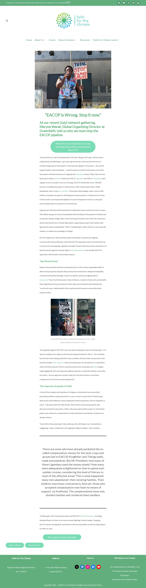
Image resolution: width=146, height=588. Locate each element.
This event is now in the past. (62, 537)
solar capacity (58, 362)
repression (44, 280)
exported (57, 178)
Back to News (14, 545)
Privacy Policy (96, 585)
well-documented (78, 250)
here (68, 3)
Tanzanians (97, 178)
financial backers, (87, 516)
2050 (95, 367)
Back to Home (34, 545)
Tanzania (79, 174)
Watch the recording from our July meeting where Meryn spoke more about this (73, 146)
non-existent (63, 191)
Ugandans (79, 178)
